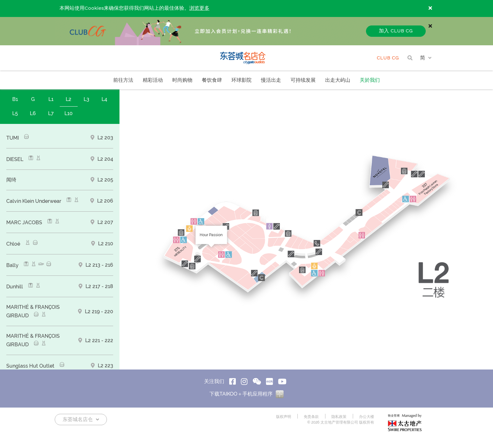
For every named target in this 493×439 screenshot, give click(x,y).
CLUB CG (388, 58)
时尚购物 (182, 80)
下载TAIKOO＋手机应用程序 (246, 394)
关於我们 (370, 80)
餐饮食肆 (212, 80)
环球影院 (241, 80)
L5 (15, 113)
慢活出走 (271, 80)
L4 (104, 99)
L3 (86, 99)
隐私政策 (338, 416)
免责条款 (311, 416)
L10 (68, 113)
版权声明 (283, 416)
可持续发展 (303, 80)
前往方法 (123, 80)
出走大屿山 (337, 80)
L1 (50, 99)
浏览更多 (199, 8)
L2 (68, 99)
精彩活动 (153, 80)
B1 (15, 99)
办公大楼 (366, 416)
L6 (33, 113)
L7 (51, 113)
